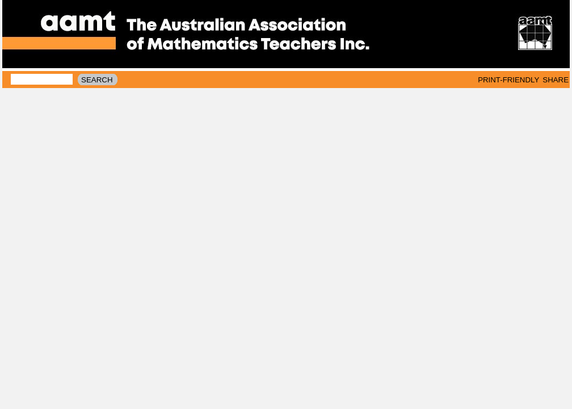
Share (555, 80)
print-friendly (508, 80)
